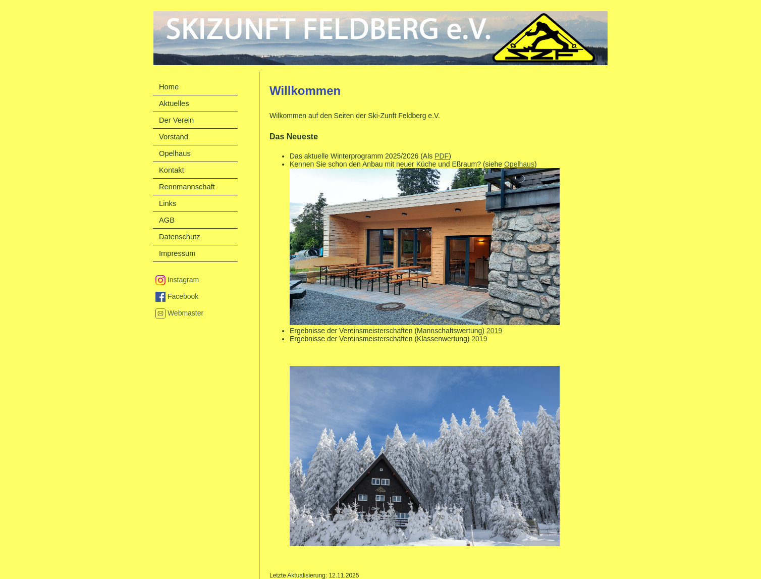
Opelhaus (519, 164)
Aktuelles (174, 103)
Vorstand (173, 137)
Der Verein (176, 120)
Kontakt (171, 170)
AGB (167, 220)
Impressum (177, 253)
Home (169, 87)
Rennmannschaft (187, 187)
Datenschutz (179, 237)
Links (167, 203)
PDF (441, 156)
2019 (494, 331)
